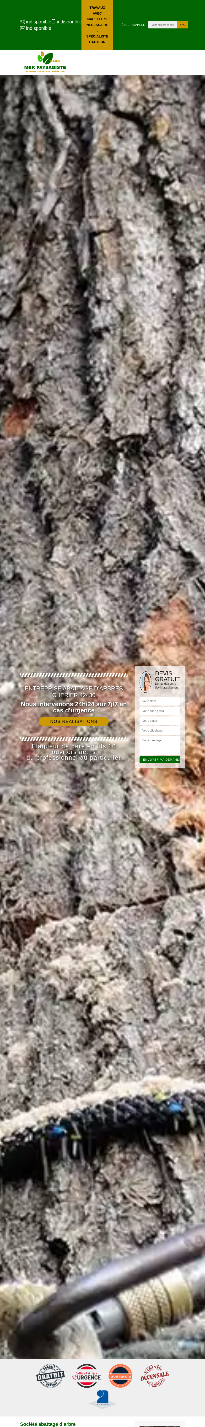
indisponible (33, 21)
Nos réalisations (73, 721)
